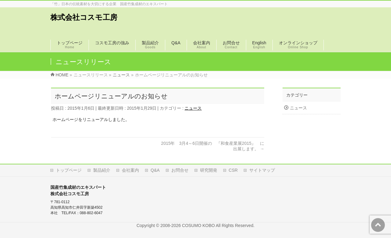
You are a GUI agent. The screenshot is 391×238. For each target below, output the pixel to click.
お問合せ (179, 170)
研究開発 (208, 170)
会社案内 (130, 170)
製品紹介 (101, 170)
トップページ (69, 170)
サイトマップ (262, 170)
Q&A (155, 170)
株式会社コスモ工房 (83, 17)
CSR (233, 170)
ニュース (193, 108)
